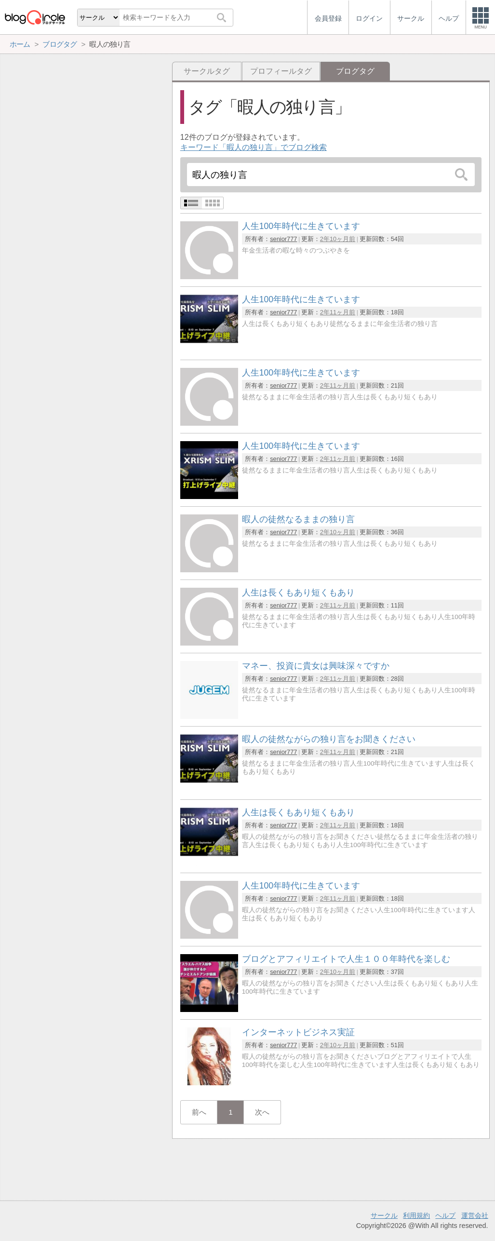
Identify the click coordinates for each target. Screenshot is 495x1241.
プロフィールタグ (281, 71)
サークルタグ (207, 71)
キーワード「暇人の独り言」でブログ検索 (253, 147)
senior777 (283, 239)
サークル (384, 1215)
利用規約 (416, 1215)
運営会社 (474, 1215)
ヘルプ (445, 1215)
